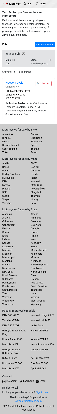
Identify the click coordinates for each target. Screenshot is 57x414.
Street (34, 152)
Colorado (36, 221)
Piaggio (6, 188)
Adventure (7, 134)
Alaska (34, 214)
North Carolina (39, 271)
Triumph (35, 195)
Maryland (7, 250)
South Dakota (9, 289)
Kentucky (36, 243)
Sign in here (42, 392)
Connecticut (8, 224)
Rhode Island (9, 286)
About (31, 409)
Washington (8, 300)
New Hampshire (39, 264)
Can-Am (35, 167)
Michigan (7, 253)
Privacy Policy (35, 406)
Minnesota (36, 253)
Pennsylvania (9, 282)
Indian (34, 177)
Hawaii (34, 232)
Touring (35, 148)
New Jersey (8, 268)
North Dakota (9, 275)
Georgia (35, 228)
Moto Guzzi (37, 185)
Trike (5, 152)
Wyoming (36, 304)
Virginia (35, 297)
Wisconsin (8, 304)
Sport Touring (9, 148)
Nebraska (36, 261)
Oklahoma (7, 279)
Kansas (6, 243)
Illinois (34, 235)
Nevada (6, 264)
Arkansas (36, 217)
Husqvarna (8, 177)
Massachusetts (39, 250)
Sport (34, 145)
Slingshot (36, 192)
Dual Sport (36, 138)
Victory (34, 199)
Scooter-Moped (10, 145)
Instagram (11, 381)
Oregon (35, 279)
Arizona (6, 217)
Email (43, 381)
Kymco (6, 185)
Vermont (7, 297)
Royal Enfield (38, 188)
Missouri (35, 257)
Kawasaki (36, 181)
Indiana (6, 239)
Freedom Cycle (14, 82)
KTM (4, 181)
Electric (6, 141)
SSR (4, 192)
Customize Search (44, 44)
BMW (34, 163)
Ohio (33, 275)
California (7, 221)
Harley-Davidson (11, 174)
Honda (34, 174)
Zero (33, 203)
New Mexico (37, 268)
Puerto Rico (37, 282)
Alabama (7, 214)
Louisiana (7, 246)
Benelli (5, 167)
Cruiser (35, 134)
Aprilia (5, 163)
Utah (33, 293)
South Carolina (39, 286)
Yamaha (6, 203)
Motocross (37, 141)
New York (7, 271)
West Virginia (38, 300)
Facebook (28, 381)
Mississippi (8, 257)
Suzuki (5, 195)
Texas (5, 293)
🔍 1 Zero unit (43, 83)
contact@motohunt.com (28, 401)
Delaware (36, 224)
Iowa (33, 239)
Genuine (35, 170)
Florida (6, 228)
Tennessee (37, 289)
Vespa (5, 199)
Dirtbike (6, 138)
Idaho (5, 235)
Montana (7, 261)
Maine (34, 246)
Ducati (5, 170)
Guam (5, 232)
